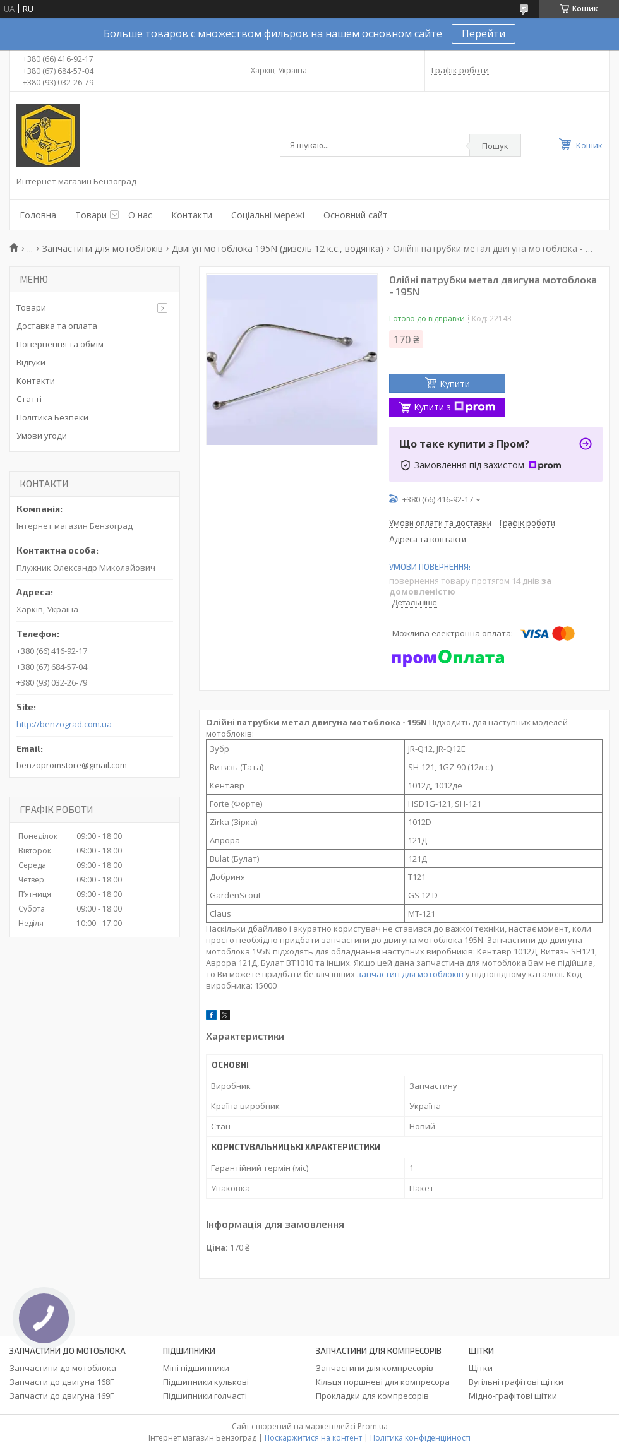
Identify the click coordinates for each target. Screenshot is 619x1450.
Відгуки (30, 362)
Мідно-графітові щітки (513, 1395)
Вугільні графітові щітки (516, 1382)
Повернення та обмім (60, 344)
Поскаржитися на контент (313, 1437)
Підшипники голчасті (205, 1395)
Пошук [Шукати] (495, 146)
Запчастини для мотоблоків (102, 248)
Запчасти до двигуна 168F (61, 1382)
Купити (455, 383)
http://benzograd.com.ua (64, 724)
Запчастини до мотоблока (62, 1368)
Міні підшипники (196, 1368)
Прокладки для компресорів (372, 1395)
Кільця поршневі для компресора (383, 1382)
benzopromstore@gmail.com (71, 765)
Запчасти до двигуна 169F (61, 1395)
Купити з (454, 407)
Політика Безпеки (52, 417)
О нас (140, 215)
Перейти (483, 33)
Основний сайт (355, 215)
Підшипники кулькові (206, 1382)
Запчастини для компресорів (374, 1368)
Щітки (481, 1368)
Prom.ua (373, 1426)
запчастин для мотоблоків (410, 974)
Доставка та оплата (56, 325)
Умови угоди (41, 435)
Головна (38, 215)
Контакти (191, 215)
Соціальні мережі (267, 215)
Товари (91, 215)
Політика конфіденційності (420, 1437)
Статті (29, 399)
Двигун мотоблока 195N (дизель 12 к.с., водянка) (277, 248)
